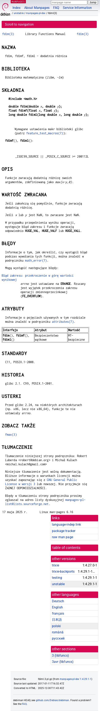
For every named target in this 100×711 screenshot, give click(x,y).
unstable (19, 13)
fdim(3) (8, 34)
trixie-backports (63, 571)
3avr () (63, 662)
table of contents (66, 548)
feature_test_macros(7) (44, 133)
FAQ (56, 8)
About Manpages (36, 8)
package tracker (63, 531)
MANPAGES (18, 1)
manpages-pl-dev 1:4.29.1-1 (75, 679)
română (57, 632)
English (57, 607)
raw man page (62, 537)
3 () (60, 655)
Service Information (77, 8)
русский (58, 638)
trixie (55, 565)
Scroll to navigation (19, 24)
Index (17, 8)
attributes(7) (63, 321)
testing (57, 578)
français (58, 613)
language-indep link (66, 524)
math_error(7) (36, 260)
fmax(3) (11, 434)
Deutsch (58, 601)
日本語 (57, 620)
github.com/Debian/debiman (52, 700)
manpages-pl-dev (35, 13)
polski (56, 626)
